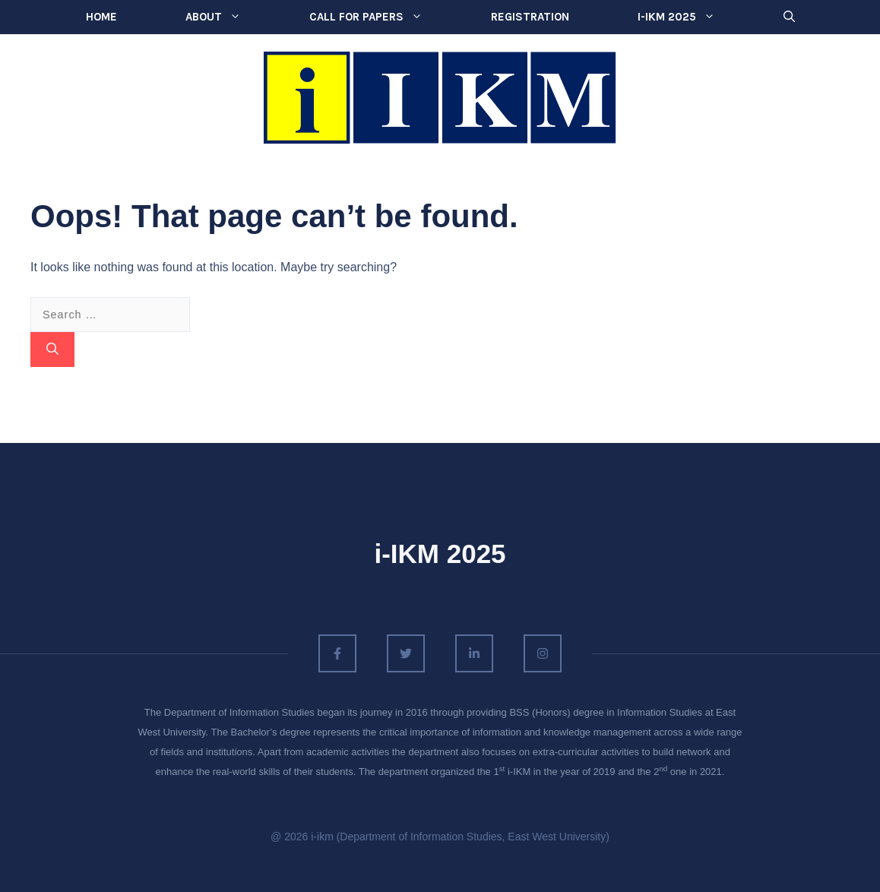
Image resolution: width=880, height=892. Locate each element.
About (230, 17)
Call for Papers (383, 17)
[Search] (52, 349)
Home (101, 17)
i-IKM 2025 (693, 17)
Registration (530, 17)
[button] (789, 17)
